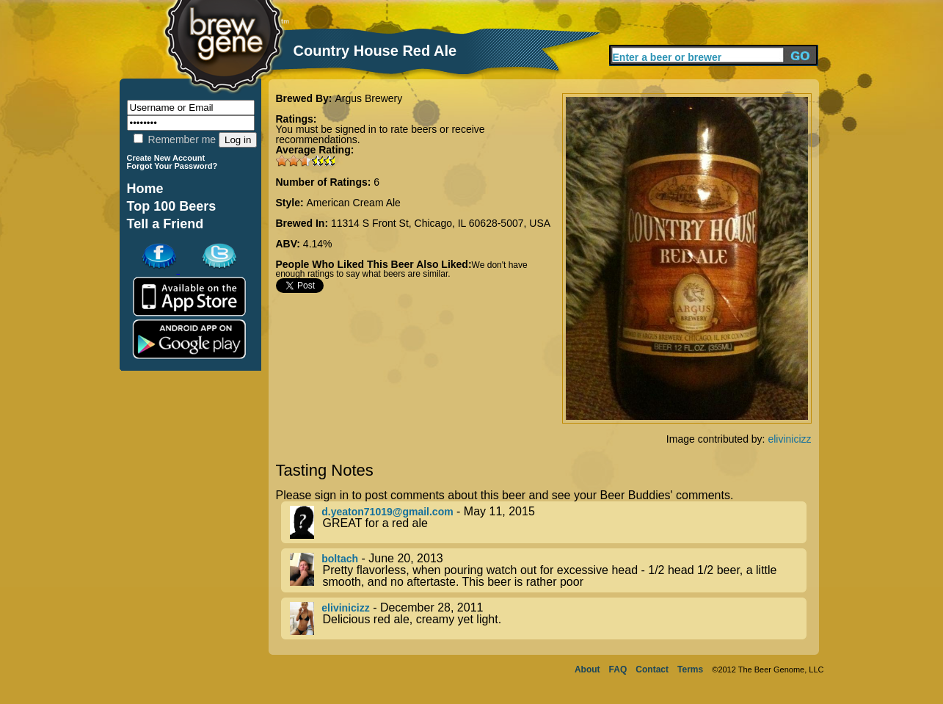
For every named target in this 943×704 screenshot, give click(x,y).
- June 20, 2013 (548, 570)
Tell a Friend (165, 224)
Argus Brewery (368, 98)
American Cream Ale (354, 202)
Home (145, 188)
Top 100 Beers (171, 206)
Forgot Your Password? (172, 166)
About (587, 669)
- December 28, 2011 (548, 618)
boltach (339, 559)
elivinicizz (789, 439)
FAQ (618, 669)
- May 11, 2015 (548, 522)
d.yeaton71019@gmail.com (387, 512)
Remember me (175, 139)
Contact (652, 669)
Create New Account (166, 157)
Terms (690, 669)
